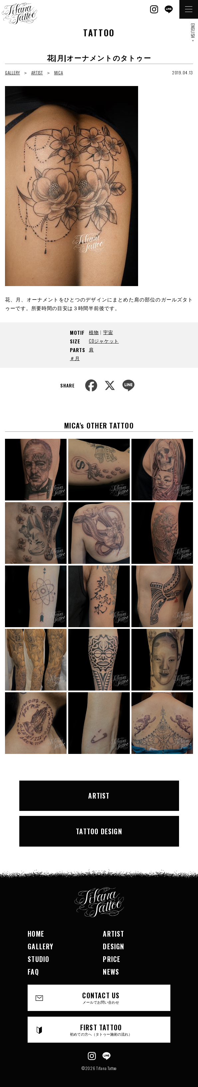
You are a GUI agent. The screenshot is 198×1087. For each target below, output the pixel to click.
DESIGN (113, 946)
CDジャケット (104, 340)
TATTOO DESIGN (99, 831)
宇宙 (108, 331)
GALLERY (12, 72)
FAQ (33, 972)
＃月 (75, 357)
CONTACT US (101, 997)
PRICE (111, 959)
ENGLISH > (193, 32)
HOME (36, 934)
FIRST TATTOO (101, 1029)
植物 (94, 331)
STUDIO (38, 959)
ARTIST (37, 72)
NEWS (111, 972)
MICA (58, 72)
